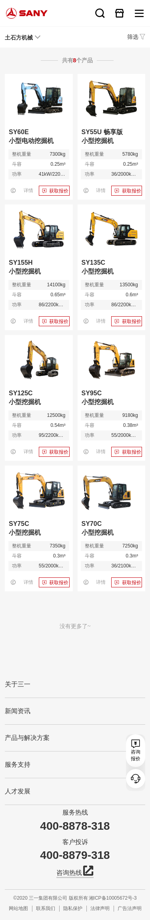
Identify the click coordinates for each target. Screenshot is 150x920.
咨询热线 (75, 872)
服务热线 (75, 812)
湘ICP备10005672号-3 (113, 898)
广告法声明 (130, 908)
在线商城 (119, 13)
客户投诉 (75, 842)
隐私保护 (72, 908)
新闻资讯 (17, 711)
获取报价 (58, 191)
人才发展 (17, 791)
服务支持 (17, 764)
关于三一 (17, 684)
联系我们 (45, 908)
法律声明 (100, 908)
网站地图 (18, 908)
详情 (28, 190)
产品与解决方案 (27, 737)
